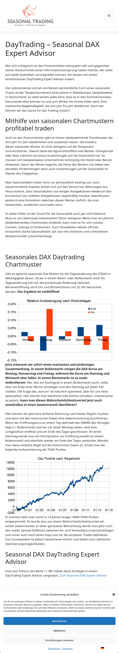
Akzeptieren (59, 621)
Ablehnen (60, 630)
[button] (113, 594)
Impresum (67, 648)
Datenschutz (54, 648)
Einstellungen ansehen (59, 640)
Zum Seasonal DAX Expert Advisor (83, 575)
